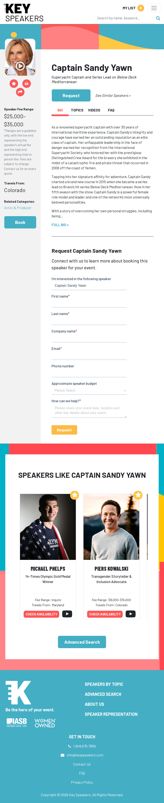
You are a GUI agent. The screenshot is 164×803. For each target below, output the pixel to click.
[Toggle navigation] (154, 8)
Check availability (41, 614)
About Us (94, 704)
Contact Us (82, 764)
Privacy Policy (82, 782)
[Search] (124, 18)
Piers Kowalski (111, 568)
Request (71, 95)
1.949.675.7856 (84, 746)
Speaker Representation (111, 714)
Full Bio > (60, 225)
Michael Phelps (48, 568)
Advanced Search (82, 642)
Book (20, 222)
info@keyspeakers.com (85, 755)
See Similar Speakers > (112, 95)
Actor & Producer (18, 207)
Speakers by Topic (104, 684)
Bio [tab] (60, 110)
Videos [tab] (94, 110)
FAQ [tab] (111, 110)
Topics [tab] (77, 110)
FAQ (82, 773)
